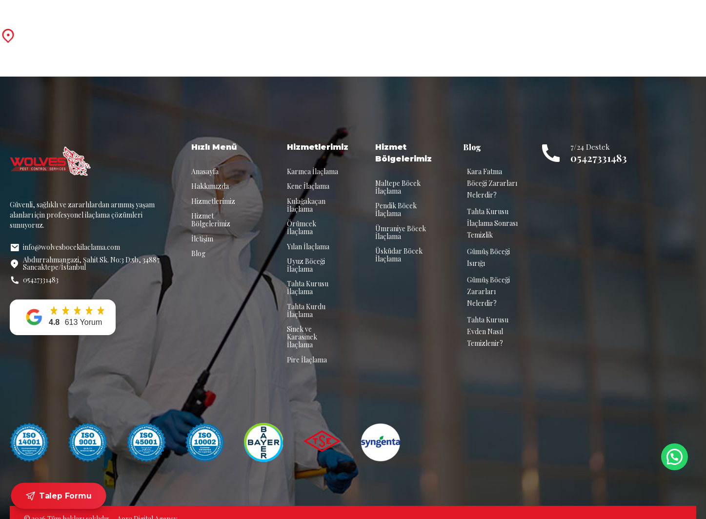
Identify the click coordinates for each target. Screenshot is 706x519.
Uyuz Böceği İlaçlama (306, 252)
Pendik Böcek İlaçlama (396, 196)
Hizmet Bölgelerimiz (417, 29)
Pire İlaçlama (307, 347)
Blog (480, 29)
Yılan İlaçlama (308, 234)
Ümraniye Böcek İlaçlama (400, 219)
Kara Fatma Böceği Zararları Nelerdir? (492, 170)
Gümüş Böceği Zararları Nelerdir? (488, 278)
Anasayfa (217, 29)
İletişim (523, 29)
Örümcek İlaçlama (301, 214)
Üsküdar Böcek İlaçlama (399, 242)
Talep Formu (58, 496)
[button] (63, 304)
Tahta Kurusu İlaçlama (307, 274)
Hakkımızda (274, 29)
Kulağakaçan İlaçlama (306, 192)
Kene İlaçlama (308, 173)
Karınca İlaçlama (312, 158)
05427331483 (598, 145)
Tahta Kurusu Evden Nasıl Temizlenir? (487, 318)
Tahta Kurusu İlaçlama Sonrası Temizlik (492, 210)
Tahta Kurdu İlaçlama (306, 297)
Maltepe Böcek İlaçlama (398, 174)
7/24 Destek (628, 24)
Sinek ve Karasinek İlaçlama (302, 324)
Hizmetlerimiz (340, 29)
